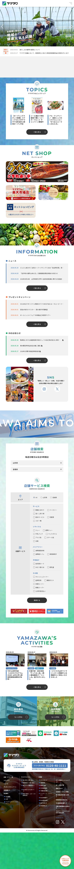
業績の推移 (43, 822)
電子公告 (42, 839)
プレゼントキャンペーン (10, 823)
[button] (2, 26)
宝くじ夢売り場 (60, 821)
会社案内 (6, 830)
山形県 (15, 499)
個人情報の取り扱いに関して (63, 832)
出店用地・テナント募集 (62, 828)
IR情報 (40, 813)
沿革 (7, 835)
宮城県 (15, 506)
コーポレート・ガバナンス (46, 830)
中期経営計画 (44, 827)
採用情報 (6, 826)
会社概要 (8, 833)
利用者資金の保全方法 (61, 836)
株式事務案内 (43, 834)
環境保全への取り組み (29, 819)
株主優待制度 (43, 837)
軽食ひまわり (59, 825)
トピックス (6, 817)
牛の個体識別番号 (60, 839)
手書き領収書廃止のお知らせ (63, 843)
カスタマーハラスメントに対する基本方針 (63, 848)
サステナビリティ (25, 813)
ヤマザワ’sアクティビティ (12, 839)
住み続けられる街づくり (29, 826)
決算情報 (42, 819)
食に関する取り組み (28, 816)
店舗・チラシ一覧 (8, 813)
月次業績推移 (43, 824)
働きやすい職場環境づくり (28, 822)
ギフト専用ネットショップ (63, 817)
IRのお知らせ (43, 816)
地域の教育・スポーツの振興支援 (29, 831)
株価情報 (42, 842)
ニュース (6, 820)
